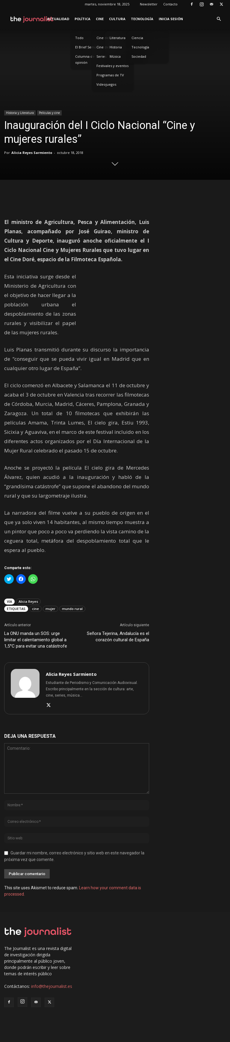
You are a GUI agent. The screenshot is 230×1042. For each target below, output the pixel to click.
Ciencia (137, 37)
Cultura (117, 19)
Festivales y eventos (112, 65)
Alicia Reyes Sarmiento (31, 152)
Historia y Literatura (20, 113)
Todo (79, 37)
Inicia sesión (171, 19)
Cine (100, 19)
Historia (116, 47)
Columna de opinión (85, 59)
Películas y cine (49, 113)
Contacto (170, 4)
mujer (50, 608)
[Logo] (32, 18)
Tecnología (142, 19)
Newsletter (149, 4)
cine (35, 608)
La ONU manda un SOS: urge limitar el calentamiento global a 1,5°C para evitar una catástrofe (35, 640)
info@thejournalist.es (51, 986)
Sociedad (138, 56)
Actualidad (58, 19)
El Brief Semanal (88, 47)
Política (82, 19)
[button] (218, 19)
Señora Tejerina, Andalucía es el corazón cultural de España (118, 636)
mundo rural (72, 608)
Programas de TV (110, 75)
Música (115, 56)
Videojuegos (106, 84)
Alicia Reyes (28, 601)
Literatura (117, 37)
